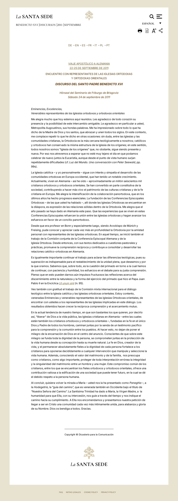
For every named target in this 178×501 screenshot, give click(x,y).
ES (83, 45)
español (149, 24)
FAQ (61, 492)
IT (96, 45)
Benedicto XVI (27, 25)
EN (77, 45)
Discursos (48, 25)
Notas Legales (73, 492)
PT (108, 45)
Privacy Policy (108, 492)
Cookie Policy (91, 492)
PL (101, 45)
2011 (60, 25)
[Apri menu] (159, 16)
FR (89, 45)
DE (70, 45)
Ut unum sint (66, 283)
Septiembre (72, 25)
